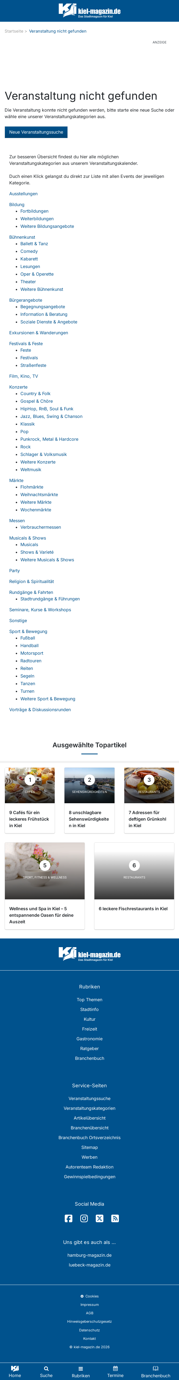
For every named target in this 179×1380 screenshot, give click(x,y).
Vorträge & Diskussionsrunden (40, 709)
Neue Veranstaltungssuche (36, 132)
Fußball (27, 638)
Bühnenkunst (22, 237)
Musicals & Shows (27, 538)
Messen (17, 520)
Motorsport (31, 653)
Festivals (29, 357)
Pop (24, 431)
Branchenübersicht (90, 1127)
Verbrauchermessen (40, 527)
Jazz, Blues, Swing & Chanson (51, 416)
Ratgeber (89, 1048)
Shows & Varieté (37, 552)
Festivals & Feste (26, 343)
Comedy (29, 251)
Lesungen (30, 266)
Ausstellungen (23, 193)
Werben (89, 1157)
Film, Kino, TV (23, 376)
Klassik (27, 424)
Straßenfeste (33, 365)
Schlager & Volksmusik (43, 454)
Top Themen (89, 999)
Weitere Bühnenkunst (41, 289)
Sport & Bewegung (28, 631)
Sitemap (89, 1147)
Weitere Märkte (35, 502)
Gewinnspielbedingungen (89, 1176)
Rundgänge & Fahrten (31, 592)
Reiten (26, 668)
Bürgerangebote (25, 300)
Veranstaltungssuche (89, 1098)
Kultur (89, 1019)
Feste (25, 350)
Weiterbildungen (37, 218)
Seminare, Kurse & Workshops (40, 609)
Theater (28, 281)
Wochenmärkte (35, 509)
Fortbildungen (34, 211)
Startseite (14, 31)
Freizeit (89, 1029)
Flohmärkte (31, 487)
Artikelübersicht (90, 1118)
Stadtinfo (89, 1009)
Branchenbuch (89, 1058)
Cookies (89, 1296)
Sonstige (18, 620)
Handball (29, 645)
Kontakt (89, 1339)
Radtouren (30, 660)
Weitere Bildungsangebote (47, 226)
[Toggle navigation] (81, 1371)
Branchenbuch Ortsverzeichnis (89, 1137)
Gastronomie (89, 1038)
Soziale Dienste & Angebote (48, 321)
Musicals (29, 544)
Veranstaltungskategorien (89, 1108)
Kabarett (29, 258)
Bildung (16, 204)
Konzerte (18, 387)
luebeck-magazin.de (89, 1265)
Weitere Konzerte (37, 462)
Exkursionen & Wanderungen (38, 332)
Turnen (27, 691)
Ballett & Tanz (34, 243)
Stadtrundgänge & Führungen (50, 598)
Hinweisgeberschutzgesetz (89, 1321)
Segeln (27, 676)
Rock (25, 446)
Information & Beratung (43, 314)
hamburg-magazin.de (89, 1255)
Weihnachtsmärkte (39, 494)
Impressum (90, 1305)
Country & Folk (35, 393)
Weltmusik (30, 469)
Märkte (16, 480)
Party (14, 570)
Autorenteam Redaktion (89, 1167)
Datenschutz (89, 1330)
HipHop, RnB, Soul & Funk (46, 408)
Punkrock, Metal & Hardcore (49, 439)
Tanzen (27, 683)
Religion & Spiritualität (31, 581)
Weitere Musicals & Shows (47, 559)
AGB (89, 1313)
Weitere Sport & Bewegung (47, 698)
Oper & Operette (37, 274)
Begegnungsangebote (42, 306)
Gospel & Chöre (36, 401)
